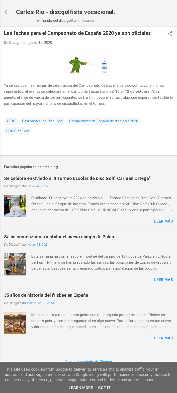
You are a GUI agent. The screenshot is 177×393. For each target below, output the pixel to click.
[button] (170, 34)
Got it (104, 387)
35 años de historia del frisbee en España (46, 295)
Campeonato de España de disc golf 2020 (103, 121)
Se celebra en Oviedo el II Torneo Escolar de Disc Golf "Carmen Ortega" (77, 178)
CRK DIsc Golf (18, 131)
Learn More (81, 387)
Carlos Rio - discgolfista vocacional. (65, 12)
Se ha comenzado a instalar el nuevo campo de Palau (59, 236)
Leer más (163, 221)
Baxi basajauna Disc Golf (42, 121)
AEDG (11, 121)
